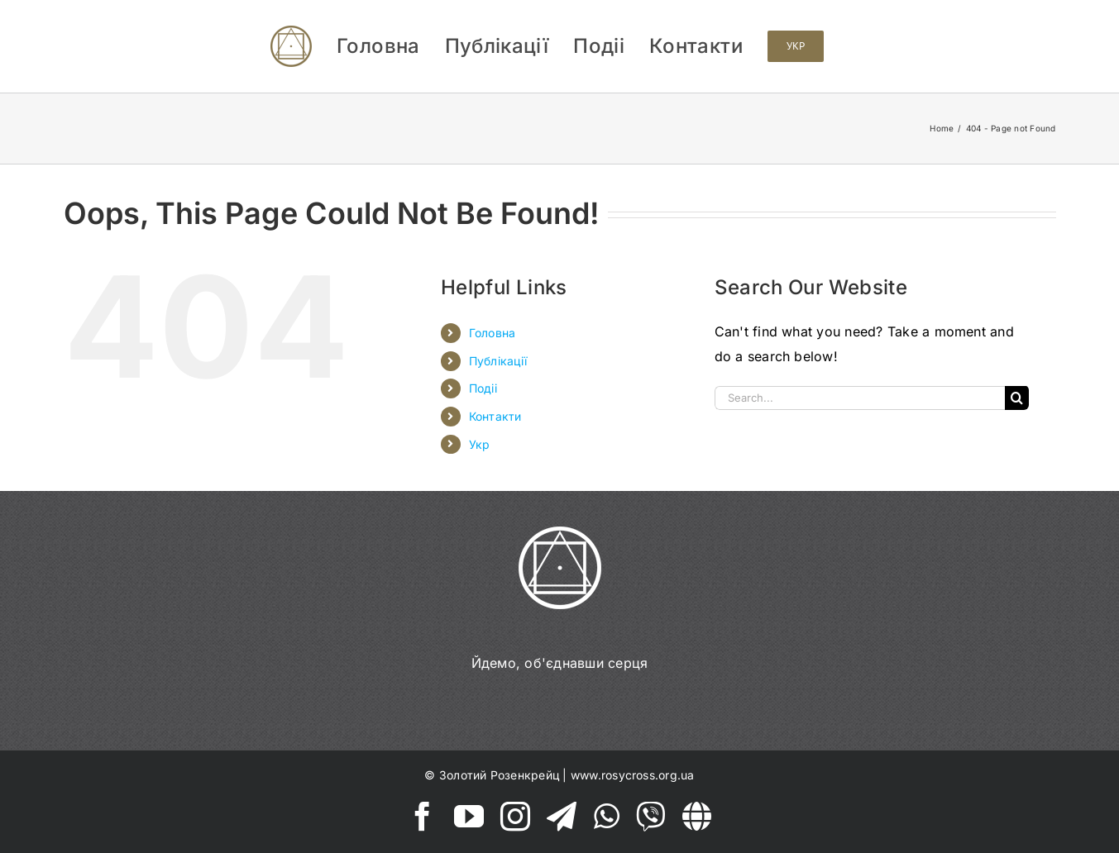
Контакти (495, 416)
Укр (479, 444)
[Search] (1017, 398)
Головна (492, 333)
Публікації (498, 361)
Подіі (483, 388)
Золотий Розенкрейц (499, 775)
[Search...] (860, 398)
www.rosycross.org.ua (633, 775)
